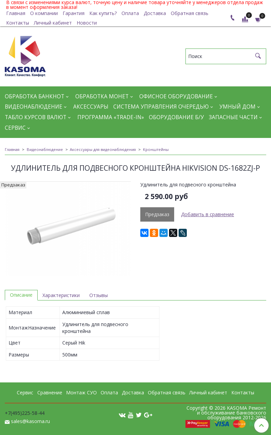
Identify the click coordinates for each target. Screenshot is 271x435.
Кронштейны (156, 149)
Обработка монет (102, 96)
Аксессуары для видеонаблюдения (103, 149)
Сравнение (49, 392)
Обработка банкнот (34, 96)
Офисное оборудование (176, 96)
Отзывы (98, 295)
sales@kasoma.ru (30, 421)
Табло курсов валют (35, 117)
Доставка (155, 13)
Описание (21, 295)
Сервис (15, 127)
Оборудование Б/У (176, 117)
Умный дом (237, 106)
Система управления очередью (161, 106)
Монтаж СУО (81, 392)
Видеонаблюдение (33, 106)
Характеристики (61, 295)
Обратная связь (189, 13)
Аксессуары (90, 106)
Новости (87, 22)
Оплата (130, 13)
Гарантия (74, 13)
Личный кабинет (53, 22)
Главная (15, 13)
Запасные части (233, 117)
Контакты (17, 22)
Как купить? (103, 13)
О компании (44, 13)
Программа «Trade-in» (110, 117)
